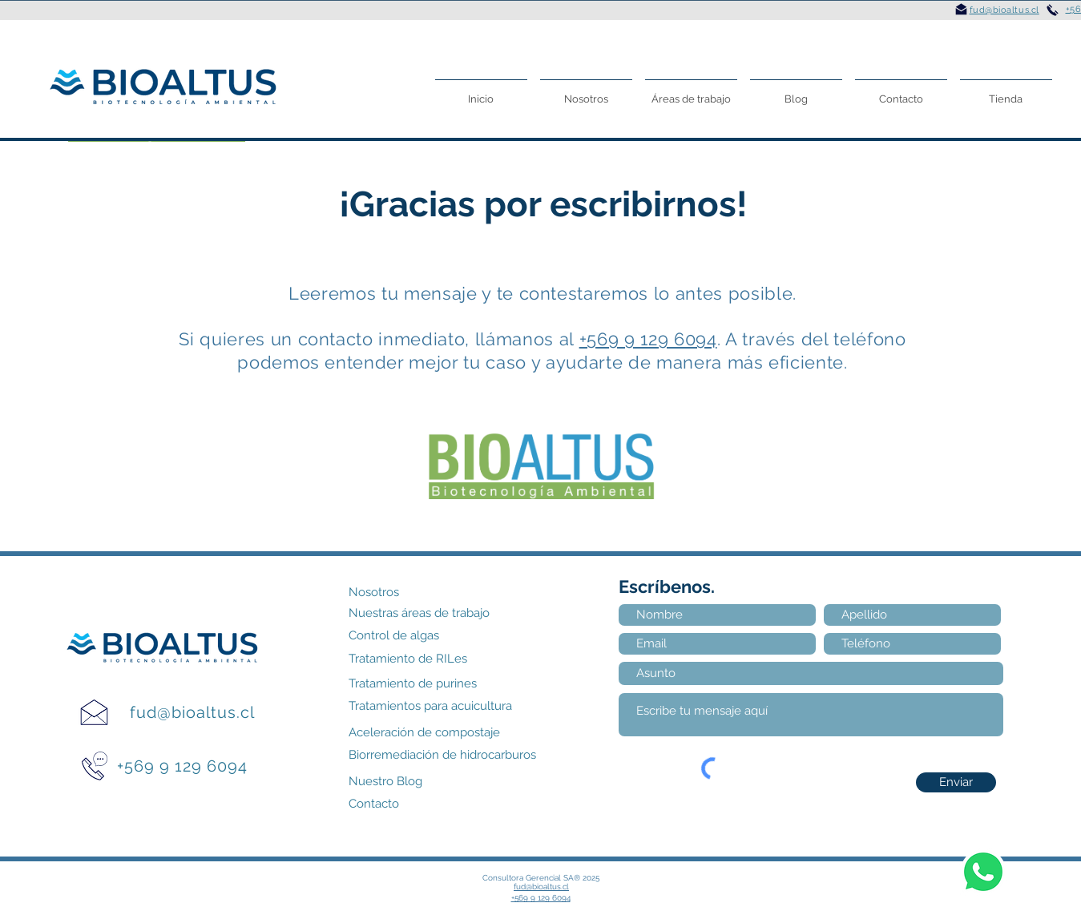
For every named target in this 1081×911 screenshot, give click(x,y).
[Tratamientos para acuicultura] (454, 706)
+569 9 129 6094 (648, 339)
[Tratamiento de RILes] (423, 659)
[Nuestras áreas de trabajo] (439, 613)
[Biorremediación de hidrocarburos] (469, 755)
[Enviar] (956, 782)
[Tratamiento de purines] (431, 683)
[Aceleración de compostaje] (446, 732)
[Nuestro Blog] (396, 781)
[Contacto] (381, 804)
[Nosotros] (405, 592)
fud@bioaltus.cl (192, 712)
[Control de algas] (406, 635)
